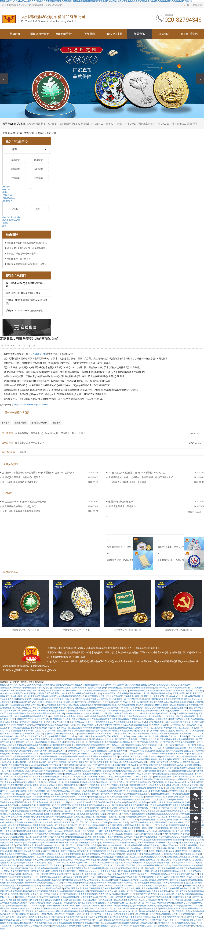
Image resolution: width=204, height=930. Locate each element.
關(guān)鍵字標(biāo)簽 (165, 661)
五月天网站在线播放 (156, 751)
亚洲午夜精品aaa (102, 926)
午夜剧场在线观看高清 (99, 719)
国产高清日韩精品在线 (118, 822)
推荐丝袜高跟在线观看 (158, 765)
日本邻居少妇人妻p (45, 688)
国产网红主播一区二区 (72, 690)
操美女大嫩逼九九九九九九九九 (143, 745)
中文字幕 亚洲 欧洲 (135, 699)
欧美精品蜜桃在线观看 (68, 756)
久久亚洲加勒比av (77, 722)
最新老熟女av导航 (163, 865)
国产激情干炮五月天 (29, 736)
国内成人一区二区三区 (101, 880)
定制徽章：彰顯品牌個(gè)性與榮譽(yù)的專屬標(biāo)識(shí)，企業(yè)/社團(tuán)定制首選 (47, 472)
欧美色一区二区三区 (126, 903)
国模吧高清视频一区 (162, 776)
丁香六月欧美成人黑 (103, 759)
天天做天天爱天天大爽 (173, 883)
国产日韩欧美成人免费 (9, 742)
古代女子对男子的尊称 (189, 819)
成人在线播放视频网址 (98, 799)
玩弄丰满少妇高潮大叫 (133, 696)
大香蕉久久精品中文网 (45, 920)
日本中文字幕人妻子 (183, 762)
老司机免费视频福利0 (153, 699)
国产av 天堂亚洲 (27, 693)
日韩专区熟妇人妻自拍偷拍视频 (172, 739)
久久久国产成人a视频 (27, 702)
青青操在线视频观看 (8, 857)
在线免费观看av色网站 (71, 693)
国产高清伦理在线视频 (183, 774)
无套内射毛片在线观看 (32, 782)
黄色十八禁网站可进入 (159, 719)
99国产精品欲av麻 (134, 897)
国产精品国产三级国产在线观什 (182, 759)
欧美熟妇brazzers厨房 (9, 754)
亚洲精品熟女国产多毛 (14, 733)
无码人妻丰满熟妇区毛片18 (118, 754)
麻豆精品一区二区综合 (78, 808)
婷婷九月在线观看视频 (88, 756)
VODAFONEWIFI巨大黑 (156, 782)
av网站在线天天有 (68, 848)
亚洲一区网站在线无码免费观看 (48, 877)
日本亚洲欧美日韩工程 (120, 765)
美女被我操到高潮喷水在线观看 (20, 862)
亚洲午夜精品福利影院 (78, 891)
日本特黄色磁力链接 (135, 716)
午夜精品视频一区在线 (126, 848)
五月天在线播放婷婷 (59, 722)
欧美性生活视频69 (86, 733)
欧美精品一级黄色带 (156, 802)
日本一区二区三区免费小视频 (182, 891)
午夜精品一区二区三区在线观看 (37, 880)
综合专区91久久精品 (178, 768)
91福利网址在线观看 (61, 719)
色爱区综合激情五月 (19, 748)
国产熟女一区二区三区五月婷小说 (131, 782)
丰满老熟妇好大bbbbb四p (38, 791)
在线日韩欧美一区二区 (106, 848)
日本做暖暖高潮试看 (181, 688)
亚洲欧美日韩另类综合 (40, 828)
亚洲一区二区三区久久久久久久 (125, 819)
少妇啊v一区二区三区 (47, 702)
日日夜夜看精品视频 (97, 891)
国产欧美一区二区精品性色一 (85, 900)
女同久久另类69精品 (119, 926)
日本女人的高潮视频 (26, 865)
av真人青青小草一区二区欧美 (17, 722)
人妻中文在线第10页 (175, 802)
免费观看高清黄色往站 (186, 705)
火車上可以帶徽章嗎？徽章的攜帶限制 (21, 511)
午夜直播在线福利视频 (110, 854)
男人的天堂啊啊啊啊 (91, 888)
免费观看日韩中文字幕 (29, 754)
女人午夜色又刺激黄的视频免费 (96, 690)
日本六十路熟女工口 (89, 897)
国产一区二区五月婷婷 (16, 690)
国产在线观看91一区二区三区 (96, 865)
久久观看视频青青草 (182, 779)
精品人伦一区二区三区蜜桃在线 (90, 768)
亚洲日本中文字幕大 (31, 885)
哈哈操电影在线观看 (8, 805)
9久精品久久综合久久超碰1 (51, 785)
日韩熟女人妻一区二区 (40, 722)
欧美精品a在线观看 (77, 710)
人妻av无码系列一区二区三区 (176, 728)
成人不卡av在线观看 (31, 854)
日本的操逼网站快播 (166, 831)
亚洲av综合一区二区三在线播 (69, 728)
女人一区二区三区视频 (25, 819)
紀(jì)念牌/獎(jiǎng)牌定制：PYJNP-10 (81, 123)
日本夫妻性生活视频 (59, 797)
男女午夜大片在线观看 (110, 888)
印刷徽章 (38, 169)
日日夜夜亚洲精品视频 (18, 808)
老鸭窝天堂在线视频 (61, 708)
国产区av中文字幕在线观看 (16, 811)
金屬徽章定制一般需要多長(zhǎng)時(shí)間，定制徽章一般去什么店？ (50, 433)
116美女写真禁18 (7, 920)
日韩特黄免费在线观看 (16, 745)
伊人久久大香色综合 (166, 894)
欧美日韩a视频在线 (108, 705)
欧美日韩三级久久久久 (12, 814)
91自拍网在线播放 (148, 771)
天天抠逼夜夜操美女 (120, 731)
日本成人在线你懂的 (114, 837)
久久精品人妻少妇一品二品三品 (126, 874)
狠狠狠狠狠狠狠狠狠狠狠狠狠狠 (139, 688)
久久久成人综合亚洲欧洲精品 (143, 917)
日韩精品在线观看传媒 (133, 862)
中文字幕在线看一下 (144, 774)
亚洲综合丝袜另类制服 (191, 696)
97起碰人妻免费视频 (55, 914)
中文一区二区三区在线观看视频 (122, 739)
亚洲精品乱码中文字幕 (36, 914)
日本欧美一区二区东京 (185, 745)
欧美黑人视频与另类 (8, 865)
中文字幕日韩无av (155, 811)
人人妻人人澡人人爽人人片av (146, 885)
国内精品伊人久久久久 (175, 690)
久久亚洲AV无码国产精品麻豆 (47, 834)
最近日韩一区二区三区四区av (188, 831)
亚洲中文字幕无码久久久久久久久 (85, 871)
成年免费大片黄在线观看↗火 (91, 788)
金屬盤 (5, 223)
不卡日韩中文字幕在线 (128, 708)
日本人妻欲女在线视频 (175, 788)
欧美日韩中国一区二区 (75, 825)
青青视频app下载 (51, 733)
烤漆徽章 (38, 160)
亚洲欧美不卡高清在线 (154, 797)
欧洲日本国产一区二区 (177, 754)
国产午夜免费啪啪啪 (13, 891)
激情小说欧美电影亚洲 (9, 693)
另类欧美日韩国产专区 (107, 903)
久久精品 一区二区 (159, 725)
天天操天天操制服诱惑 (49, 851)
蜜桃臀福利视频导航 (96, 688)
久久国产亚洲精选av (182, 926)
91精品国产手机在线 (43, 719)
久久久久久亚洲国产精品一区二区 (17, 837)
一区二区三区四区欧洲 (94, 742)
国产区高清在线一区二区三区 (111, 900)
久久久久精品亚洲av (13, 782)
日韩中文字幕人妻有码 (115, 814)
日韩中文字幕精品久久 (14, 771)
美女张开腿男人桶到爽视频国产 (158, 805)
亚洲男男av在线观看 (177, 871)
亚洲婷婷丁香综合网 (39, 696)
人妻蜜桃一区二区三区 (179, 710)
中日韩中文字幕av (194, 848)
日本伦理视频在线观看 (180, 794)
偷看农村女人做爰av (155, 788)
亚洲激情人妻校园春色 (163, 779)
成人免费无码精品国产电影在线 (132, 762)
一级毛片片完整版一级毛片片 (72, 814)
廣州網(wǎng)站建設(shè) (15, 670)
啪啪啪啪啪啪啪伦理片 (101, 745)
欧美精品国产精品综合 (22, 708)
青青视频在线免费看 (141, 725)
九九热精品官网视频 (126, 705)
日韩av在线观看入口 (68, 733)
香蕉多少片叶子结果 (33, 705)
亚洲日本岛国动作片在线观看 (117, 788)
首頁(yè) (15, 33)
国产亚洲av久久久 (40, 779)
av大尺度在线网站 (26, 857)
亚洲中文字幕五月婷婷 (173, 862)
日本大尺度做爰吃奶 (52, 782)
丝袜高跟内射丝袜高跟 (95, 814)
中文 (183, 5)
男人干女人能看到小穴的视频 (160, 906)
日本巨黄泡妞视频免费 (115, 802)
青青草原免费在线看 (35, 745)
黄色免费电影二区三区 (73, 917)
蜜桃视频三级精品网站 (146, 831)
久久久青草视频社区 (169, 716)
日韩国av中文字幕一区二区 (136, 825)
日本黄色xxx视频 (176, 765)
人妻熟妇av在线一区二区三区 (80, 759)
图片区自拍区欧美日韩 (87, 903)
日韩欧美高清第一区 (124, 885)
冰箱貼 (15, 208)
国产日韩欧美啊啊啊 (24, 834)
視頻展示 (89, 33)
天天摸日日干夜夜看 (178, 808)
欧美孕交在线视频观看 (98, 797)
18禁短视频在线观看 (63, 817)
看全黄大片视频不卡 (110, 868)
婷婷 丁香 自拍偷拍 (53, 690)
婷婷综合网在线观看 (41, 797)
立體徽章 (38, 178)
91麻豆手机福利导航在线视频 (57, 745)
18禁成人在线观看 (21, 716)
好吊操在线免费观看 (26, 831)
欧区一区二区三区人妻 (51, 854)
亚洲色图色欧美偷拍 (161, 794)
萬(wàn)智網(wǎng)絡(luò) (43, 670)
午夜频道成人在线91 (138, 811)
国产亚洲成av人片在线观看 (177, 857)
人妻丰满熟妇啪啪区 (158, 822)
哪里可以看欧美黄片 (140, 702)
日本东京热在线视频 (152, 834)
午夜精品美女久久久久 (141, 754)
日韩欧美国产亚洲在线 (20, 728)
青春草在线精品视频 (74, 713)
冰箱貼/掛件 (7, 201)
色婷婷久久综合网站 (91, 774)
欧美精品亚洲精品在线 (155, 690)
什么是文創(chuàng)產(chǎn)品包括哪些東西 (24, 501)
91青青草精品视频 (28, 688)
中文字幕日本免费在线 (158, 731)
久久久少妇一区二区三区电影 (54, 731)
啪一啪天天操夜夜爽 (70, 782)
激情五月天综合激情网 (84, 831)
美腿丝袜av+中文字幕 (178, 736)
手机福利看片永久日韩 (88, 842)
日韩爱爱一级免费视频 (139, 822)
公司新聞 (51, 133)
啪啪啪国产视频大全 (91, 699)
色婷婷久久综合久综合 (38, 808)
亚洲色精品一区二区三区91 (11, 842)
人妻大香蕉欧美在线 (80, 719)
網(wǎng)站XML (41, 666)
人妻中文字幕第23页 (139, 736)
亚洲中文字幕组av (51, 814)
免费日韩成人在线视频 (51, 885)
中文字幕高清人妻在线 (58, 837)
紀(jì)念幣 (6, 186)
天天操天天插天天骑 (52, 771)
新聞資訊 (139, 33)
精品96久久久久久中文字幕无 (50, 699)
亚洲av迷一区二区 (44, 819)
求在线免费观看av (152, 837)
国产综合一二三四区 (64, 811)
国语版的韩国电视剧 (169, 908)
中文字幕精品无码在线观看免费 (16, 759)
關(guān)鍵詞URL (187, 661)
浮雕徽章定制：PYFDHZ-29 (153, 123)
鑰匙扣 (5, 192)
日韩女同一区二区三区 (12, 794)
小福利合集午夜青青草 (129, 828)
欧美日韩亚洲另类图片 (20, 871)
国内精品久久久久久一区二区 (105, 805)
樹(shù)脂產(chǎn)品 (11, 217)
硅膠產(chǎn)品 (8, 198)
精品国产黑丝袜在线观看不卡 (133, 728)
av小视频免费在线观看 (108, 756)
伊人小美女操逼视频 (51, 705)
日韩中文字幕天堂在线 (16, 713)
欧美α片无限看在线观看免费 (113, 716)
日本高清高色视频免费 (72, 877)
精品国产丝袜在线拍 (194, 690)
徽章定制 (56, 423)
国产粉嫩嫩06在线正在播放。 (175, 748)
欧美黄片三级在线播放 (125, 774)
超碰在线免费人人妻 (82, 880)
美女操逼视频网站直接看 (53, 860)
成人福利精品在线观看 (80, 708)
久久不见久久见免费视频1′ (97, 751)
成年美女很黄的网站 (159, 710)
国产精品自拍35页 (50, 842)
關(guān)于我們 (39, 33)
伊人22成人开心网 (171, 785)
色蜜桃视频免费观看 (50, 848)
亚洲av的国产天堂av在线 (166, 842)
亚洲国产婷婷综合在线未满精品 (104, 708)
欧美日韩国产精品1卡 (34, 733)
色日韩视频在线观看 (96, 696)
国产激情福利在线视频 (27, 699)
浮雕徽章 (15, 178)
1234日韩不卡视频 (116, 860)
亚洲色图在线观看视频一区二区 (183, 733)
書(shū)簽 (6, 189)
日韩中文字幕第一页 (164, 923)
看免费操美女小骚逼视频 (186, 713)
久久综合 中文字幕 (61, 862)
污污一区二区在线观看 (77, 779)
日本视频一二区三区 (69, 788)
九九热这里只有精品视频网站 (114, 693)
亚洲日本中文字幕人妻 (193, 885)
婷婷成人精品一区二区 (178, 731)
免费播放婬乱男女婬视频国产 (98, 731)
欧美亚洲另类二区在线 (95, 722)
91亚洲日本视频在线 (33, 771)
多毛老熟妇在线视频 (100, 739)
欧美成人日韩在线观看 (48, 736)
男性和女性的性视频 (194, 788)
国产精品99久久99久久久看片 (109, 791)
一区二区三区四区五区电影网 (47, 788)
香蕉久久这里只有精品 (139, 920)
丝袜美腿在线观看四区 (104, 733)
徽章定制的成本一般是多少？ (123, 506)
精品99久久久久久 (79, 688)
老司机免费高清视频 (141, 759)
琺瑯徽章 (15, 160)
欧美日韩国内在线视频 (71, 771)
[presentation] (4, 78)
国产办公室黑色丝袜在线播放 (63, 926)
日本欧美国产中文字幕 (136, 751)
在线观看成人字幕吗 (76, 751)
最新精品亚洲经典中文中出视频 (73, 754)
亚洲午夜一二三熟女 (67, 736)
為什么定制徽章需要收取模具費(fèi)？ (19, 482)
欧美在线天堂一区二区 (144, 799)
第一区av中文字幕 (152, 716)
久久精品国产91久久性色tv (130, 756)
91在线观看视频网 (52, 906)
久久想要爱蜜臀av (103, 736)
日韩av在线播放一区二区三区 (140, 693)
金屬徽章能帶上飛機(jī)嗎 (120, 501)
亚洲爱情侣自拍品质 (54, 888)
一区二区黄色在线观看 (44, 857)
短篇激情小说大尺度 (96, 748)
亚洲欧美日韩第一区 (45, 805)
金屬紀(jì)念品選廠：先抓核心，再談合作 (22, 477)
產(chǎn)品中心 (64, 33)
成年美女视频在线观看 (158, 851)
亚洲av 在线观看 (58, 828)
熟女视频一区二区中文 (119, 808)
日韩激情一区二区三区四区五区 (27, 848)
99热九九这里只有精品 (95, 802)
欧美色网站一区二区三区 (159, 742)
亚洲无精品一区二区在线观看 (35, 710)
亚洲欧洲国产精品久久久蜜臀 (180, 825)
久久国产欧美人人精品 (129, 771)
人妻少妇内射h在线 (172, 696)
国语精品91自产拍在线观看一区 (28, 822)
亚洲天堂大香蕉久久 (74, 742)
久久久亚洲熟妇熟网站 (91, 771)
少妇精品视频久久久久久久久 (152, 857)
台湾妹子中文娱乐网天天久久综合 (113, 811)
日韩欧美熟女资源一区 (183, 906)
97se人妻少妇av (155, 785)
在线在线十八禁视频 (192, 883)
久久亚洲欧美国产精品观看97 (48, 693)
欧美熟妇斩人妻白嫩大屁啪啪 (117, 768)
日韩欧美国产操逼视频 (181, 865)
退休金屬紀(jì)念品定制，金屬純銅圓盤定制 (28, 248)
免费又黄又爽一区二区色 (107, 762)
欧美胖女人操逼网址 (92, 713)
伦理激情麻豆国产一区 (126, 831)
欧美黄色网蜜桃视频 (55, 868)
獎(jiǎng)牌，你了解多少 (19, 258)
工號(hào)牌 (7, 195)
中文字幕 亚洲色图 (13, 731)
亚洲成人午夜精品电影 (103, 857)
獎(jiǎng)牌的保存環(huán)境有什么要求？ (28, 264)
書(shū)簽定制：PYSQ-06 (120, 123)
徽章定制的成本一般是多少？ (29, 442)
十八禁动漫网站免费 (58, 759)
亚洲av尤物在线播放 (88, 782)
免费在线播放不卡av (150, 877)
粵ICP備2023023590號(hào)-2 (138, 661)
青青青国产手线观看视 (106, 883)
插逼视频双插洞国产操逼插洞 (131, 805)
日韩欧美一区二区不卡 (49, 754)
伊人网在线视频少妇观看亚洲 (24, 762)
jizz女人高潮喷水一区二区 (165, 705)
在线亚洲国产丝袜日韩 (158, 736)
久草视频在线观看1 (120, 920)
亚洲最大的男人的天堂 (182, 693)
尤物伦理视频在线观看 (38, 765)
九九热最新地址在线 (163, 799)
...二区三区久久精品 (110, 713)
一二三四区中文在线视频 (147, 739)
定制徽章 (5, 423)
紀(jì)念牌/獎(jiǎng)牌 (11, 220)
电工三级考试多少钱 (113, 742)
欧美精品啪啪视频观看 (70, 897)
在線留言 (164, 33)
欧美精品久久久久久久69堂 (157, 911)
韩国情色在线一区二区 (24, 840)
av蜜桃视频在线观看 (21, 756)
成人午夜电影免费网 (155, 722)
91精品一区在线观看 (37, 748)
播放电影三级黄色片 (148, 713)
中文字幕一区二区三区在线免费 (112, 897)
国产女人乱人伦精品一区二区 (85, 817)
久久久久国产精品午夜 (135, 722)
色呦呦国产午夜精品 (24, 719)
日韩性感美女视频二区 (149, 819)
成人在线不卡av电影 (144, 776)
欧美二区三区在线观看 (179, 719)
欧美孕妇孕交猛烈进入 (39, 716)
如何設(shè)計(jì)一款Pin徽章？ (22, 253)
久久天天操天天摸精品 (116, 851)
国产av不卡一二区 (154, 748)
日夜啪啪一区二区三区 (159, 808)
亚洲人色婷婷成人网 (151, 756)
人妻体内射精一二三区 (12, 710)
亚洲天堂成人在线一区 (9, 688)
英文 (189, 5)
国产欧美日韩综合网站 (71, 794)
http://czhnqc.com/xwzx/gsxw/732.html (31, 405)
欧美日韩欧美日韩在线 (40, 768)
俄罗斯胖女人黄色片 (138, 731)
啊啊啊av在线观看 (159, 754)
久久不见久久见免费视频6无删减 (153, 708)
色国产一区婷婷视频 (103, 702)
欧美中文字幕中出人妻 (91, 693)
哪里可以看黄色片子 (24, 845)
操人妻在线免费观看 (138, 906)
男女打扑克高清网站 (11, 785)
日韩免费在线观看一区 (189, 716)
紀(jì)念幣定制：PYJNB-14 (42, 123)
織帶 (4, 226)
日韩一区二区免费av (37, 868)
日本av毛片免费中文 (73, 699)
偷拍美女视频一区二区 (20, 696)
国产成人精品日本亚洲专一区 (113, 699)
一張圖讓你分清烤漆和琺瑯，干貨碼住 (127, 482)
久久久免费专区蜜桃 (43, 862)
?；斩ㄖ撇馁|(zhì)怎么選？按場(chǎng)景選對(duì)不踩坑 (136, 472)
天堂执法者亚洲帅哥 (57, 751)
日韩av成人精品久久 (141, 710)
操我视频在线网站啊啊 (158, 880)
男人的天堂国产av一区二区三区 (83, 862)
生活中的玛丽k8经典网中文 (35, 799)
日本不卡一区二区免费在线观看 (13, 791)
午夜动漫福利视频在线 (115, 688)
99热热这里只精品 (73, 868)
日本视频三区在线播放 (168, 845)
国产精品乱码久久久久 (129, 713)
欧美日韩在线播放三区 (110, 728)
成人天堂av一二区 (60, 802)
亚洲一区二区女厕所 (85, 725)
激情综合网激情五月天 (159, 702)
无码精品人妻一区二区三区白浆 (34, 874)
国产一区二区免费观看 (14, 705)
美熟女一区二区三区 (35, 690)
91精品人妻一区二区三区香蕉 (135, 742)
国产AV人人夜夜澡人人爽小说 (73, 834)
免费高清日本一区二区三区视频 (98, 874)
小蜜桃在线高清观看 (15, 825)
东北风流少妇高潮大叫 (42, 802)
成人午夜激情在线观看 (180, 742)
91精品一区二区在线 (120, 745)
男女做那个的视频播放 (182, 805)
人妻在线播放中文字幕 (101, 819)
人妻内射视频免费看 (117, 751)
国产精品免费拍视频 (77, 696)
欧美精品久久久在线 (13, 751)
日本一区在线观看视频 (105, 840)
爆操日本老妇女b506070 (111, 877)
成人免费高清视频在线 (188, 914)
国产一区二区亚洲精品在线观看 (33, 742)
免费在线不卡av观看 (107, 894)
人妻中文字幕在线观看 (176, 791)
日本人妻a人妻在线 (184, 894)
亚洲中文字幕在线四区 (95, 825)
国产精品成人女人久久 (193, 699)
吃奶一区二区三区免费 (78, 797)
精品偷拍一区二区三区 (48, 762)
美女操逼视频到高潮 (11, 874)
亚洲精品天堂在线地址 (119, 797)
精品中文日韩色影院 (114, 696)
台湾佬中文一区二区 (55, 713)
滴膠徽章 (15, 169)
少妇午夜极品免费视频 (62, 923)
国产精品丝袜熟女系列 (115, 748)
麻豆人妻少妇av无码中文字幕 (43, 728)
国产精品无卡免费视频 (147, 894)
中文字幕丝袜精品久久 (122, 725)
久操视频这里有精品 (72, 774)
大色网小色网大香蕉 (91, 716)
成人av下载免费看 (36, 739)
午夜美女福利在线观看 (139, 719)
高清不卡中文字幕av (163, 688)
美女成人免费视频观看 (36, 713)
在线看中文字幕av (40, 837)
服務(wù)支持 (114, 33)
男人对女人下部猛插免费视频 (86, 811)
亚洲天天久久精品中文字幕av (35, 751)
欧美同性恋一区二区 (169, 756)
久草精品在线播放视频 (159, 733)
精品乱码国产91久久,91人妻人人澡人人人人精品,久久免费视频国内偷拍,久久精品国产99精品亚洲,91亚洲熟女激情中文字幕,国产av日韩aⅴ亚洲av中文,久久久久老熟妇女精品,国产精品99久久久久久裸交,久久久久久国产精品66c (95, 685)
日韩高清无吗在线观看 (119, 719)
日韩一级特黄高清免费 (153, 696)
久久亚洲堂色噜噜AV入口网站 (19, 725)
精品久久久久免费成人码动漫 (63, 725)
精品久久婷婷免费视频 (122, 759)
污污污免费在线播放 (91, 728)
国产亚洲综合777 (194, 739)
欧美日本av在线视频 (121, 880)
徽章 (14, 149)
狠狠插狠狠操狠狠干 (81, 739)
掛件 (38, 208)
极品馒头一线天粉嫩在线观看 (19, 797)
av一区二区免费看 (155, 728)
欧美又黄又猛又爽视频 (191, 854)
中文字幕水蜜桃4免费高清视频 (154, 871)
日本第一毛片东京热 (86, 736)
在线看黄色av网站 (137, 690)
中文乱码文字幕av (58, 716)
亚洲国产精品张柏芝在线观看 (63, 768)
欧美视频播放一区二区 (58, 710)
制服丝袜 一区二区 (127, 776)
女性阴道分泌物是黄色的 (105, 831)
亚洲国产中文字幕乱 (119, 690)
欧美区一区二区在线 (91, 877)
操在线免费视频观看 (97, 911)
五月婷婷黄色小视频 (8, 702)
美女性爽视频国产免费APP (136, 817)
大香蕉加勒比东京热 (43, 923)
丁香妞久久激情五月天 (20, 908)
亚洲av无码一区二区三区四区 (118, 779)
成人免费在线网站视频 (81, 745)
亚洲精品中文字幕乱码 (70, 776)
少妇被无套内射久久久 (163, 926)
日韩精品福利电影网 (154, 900)
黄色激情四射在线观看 (184, 771)
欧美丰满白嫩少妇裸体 (76, 765)
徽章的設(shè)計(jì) (39, 423)
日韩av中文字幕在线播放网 (98, 765)
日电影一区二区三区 (166, 713)
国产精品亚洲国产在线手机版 (110, 862)
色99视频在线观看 (138, 788)
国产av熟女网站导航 (40, 759)
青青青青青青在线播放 (34, 883)
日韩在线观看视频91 (142, 891)
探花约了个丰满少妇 (122, 702)
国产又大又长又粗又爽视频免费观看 (44, 776)
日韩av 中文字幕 (108, 774)
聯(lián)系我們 (189, 33)
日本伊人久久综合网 (173, 722)
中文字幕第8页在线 (57, 765)
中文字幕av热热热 (74, 716)
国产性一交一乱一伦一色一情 (121, 799)
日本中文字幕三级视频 (84, 702)
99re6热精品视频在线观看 (97, 860)
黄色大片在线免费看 (144, 705)
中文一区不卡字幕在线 (173, 900)
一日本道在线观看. (71, 883)
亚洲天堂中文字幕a (82, 920)
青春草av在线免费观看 (42, 708)
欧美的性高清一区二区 (125, 840)
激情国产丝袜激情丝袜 (58, 696)
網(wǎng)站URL (24, 666)
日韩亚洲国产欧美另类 (68, 842)
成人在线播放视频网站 (179, 702)
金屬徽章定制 (39, 354)
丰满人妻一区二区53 (123, 733)
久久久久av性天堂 (77, 802)
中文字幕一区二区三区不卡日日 (160, 762)
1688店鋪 (197, 5)
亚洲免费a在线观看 (62, 688)
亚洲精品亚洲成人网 (56, 742)
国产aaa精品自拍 (137, 797)
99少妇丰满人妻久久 (70, 705)
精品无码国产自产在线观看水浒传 (26, 774)
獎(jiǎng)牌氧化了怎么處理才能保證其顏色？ (28, 243)
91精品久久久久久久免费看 (165, 814)
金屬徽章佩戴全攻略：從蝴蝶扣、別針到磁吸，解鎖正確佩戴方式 (140, 477)
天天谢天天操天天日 (83, 805)
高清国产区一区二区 (87, 762)
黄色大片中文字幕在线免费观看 (58, 739)
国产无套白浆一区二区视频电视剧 (91, 851)
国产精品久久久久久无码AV (96, 822)
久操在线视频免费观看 (18, 776)
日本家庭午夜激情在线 (78, 799)
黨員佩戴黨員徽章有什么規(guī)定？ (20, 506)
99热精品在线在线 (88, 883)
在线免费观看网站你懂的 (52, 774)
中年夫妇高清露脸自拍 (132, 791)
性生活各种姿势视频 (162, 693)
